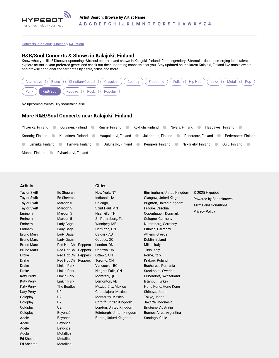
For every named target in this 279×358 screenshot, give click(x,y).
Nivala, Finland (182, 127)
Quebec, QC (104, 240)
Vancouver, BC (106, 266)
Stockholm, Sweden (159, 271)
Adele (24, 318)
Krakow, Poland (156, 260)
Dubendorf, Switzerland (162, 276)
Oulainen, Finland (73, 127)
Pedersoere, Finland (240, 136)
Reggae (72, 91)
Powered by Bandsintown (213, 199)
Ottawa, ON (104, 255)
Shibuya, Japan (155, 292)
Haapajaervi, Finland (115, 136)
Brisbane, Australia (158, 307)
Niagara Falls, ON (108, 271)
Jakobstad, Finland (157, 136)
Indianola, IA (104, 198)
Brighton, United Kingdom (164, 203)
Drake (24, 255)
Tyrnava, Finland (79, 144)
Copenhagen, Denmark (161, 213)
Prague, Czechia (156, 208)
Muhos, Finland (33, 153)
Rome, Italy (152, 255)
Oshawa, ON (104, 250)
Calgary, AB (104, 234)
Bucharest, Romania (159, 266)
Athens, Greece (155, 234)
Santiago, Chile (155, 318)
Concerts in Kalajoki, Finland (44, 44)
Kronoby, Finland (34, 136)
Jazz (214, 82)
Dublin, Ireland (155, 240)
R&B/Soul (76, 44)
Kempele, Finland (157, 144)
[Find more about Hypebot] (47, 21)
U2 (59, 292)
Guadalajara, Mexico (111, 292)
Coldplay (26, 297)
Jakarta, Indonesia (158, 302)
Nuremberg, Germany (160, 224)
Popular (110, 91)
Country (134, 82)
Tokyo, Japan (154, 297)
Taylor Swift (29, 193)
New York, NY (105, 193)
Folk (176, 82)
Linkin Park (65, 266)
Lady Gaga (65, 224)
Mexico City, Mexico (110, 286)
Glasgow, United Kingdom (164, 198)
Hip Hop (195, 82)
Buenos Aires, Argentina (162, 313)
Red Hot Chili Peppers (74, 245)
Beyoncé (64, 313)
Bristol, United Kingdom (113, 318)
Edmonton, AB (106, 281)
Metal (231, 82)
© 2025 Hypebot (206, 193)
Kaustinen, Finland (73, 136)
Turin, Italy (152, 250)
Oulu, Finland (232, 144)
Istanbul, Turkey (156, 281)
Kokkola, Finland (146, 127)
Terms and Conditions (211, 205)
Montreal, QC (105, 276)
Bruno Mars (29, 234)
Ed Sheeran (28, 339)
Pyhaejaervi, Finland (72, 153)
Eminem (26, 213)
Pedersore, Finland (198, 136)
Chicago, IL (103, 203)
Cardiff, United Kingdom (113, 302)
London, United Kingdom (114, 307)
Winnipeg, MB (105, 224)
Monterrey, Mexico (109, 297)
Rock (91, 91)
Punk (29, 91)
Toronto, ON (104, 260)
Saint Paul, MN (106, 208)
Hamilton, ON (105, 229)
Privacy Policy (204, 211)
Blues (55, 82)
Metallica (64, 333)
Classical (111, 82)
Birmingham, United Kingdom (166, 193)
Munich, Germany (157, 229)
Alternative (34, 82)
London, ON (104, 245)
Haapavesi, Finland (219, 127)
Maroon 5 (64, 203)
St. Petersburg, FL (108, 219)
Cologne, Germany (158, 219)
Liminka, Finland (41, 144)
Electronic (156, 82)
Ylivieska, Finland (35, 127)
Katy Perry (28, 276)
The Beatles (66, 286)
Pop (248, 82)
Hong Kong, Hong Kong (162, 286)
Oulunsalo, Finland (118, 144)
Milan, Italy (152, 245)
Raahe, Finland (110, 127)
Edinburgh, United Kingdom (116, 313)
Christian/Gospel (82, 82)
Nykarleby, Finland (196, 144)
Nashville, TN (105, 213)
